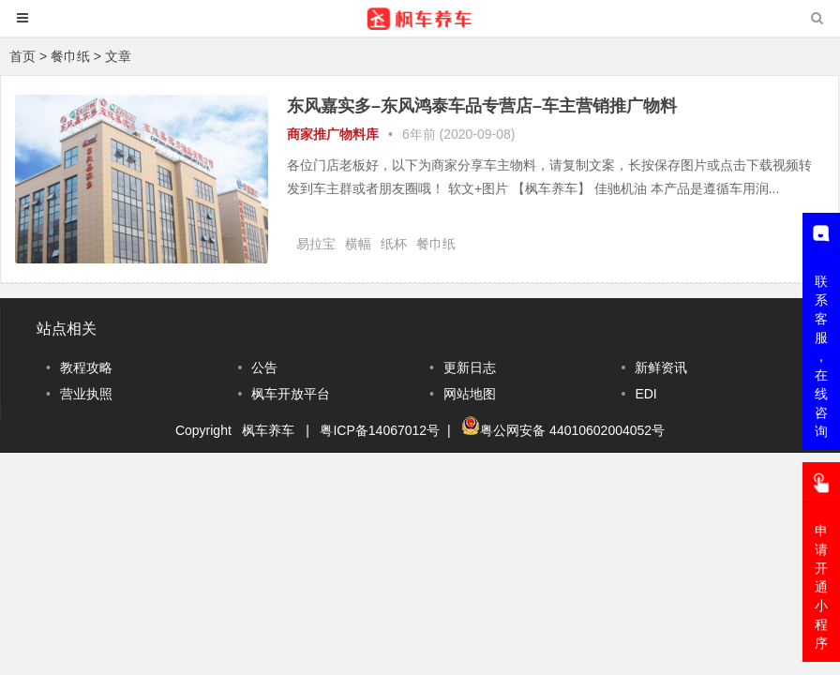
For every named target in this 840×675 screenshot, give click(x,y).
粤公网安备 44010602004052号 (572, 430)
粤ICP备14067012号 (380, 430)
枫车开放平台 (290, 393)
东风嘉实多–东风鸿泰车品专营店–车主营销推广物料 (482, 106)
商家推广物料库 (333, 134)
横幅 (358, 243)
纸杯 (394, 243)
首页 (22, 56)
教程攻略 (86, 367)
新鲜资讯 (661, 367)
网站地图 (469, 393)
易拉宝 (316, 243)
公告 (264, 367)
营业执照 (86, 393)
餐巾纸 (436, 243)
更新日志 (469, 367)
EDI (645, 393)
